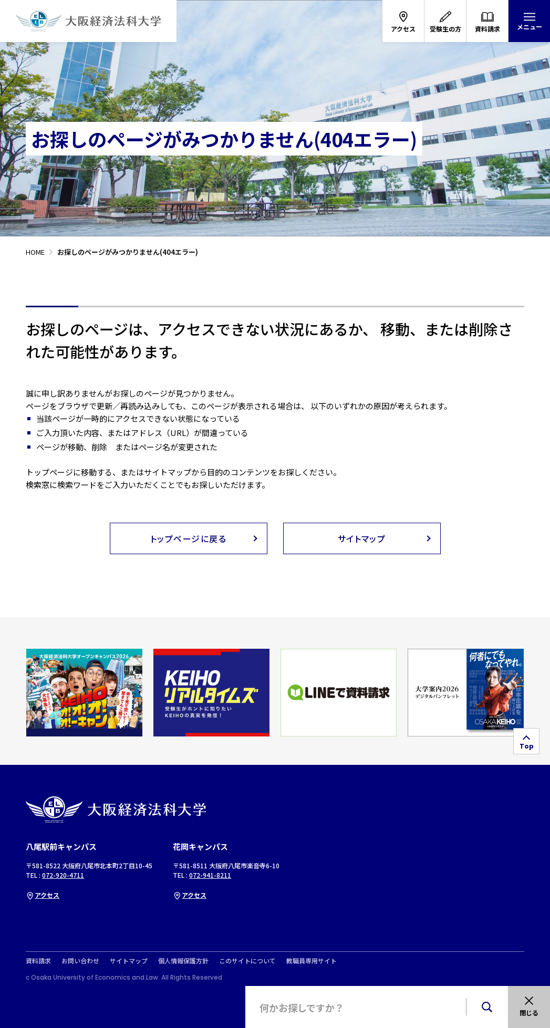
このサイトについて (247, 961)
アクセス (42, 894)
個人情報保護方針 (183, 961)
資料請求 (38, 961)
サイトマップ (129, 961)
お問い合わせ (80, 961)
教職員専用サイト (311, 961)
